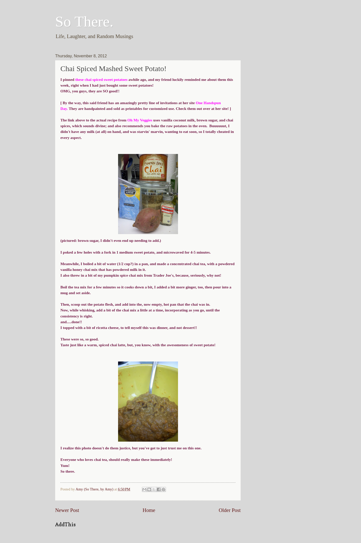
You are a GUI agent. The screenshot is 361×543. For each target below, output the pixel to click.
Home (149, 510)
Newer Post (67, 510)
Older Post (230, 510)
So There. (84, 21)
